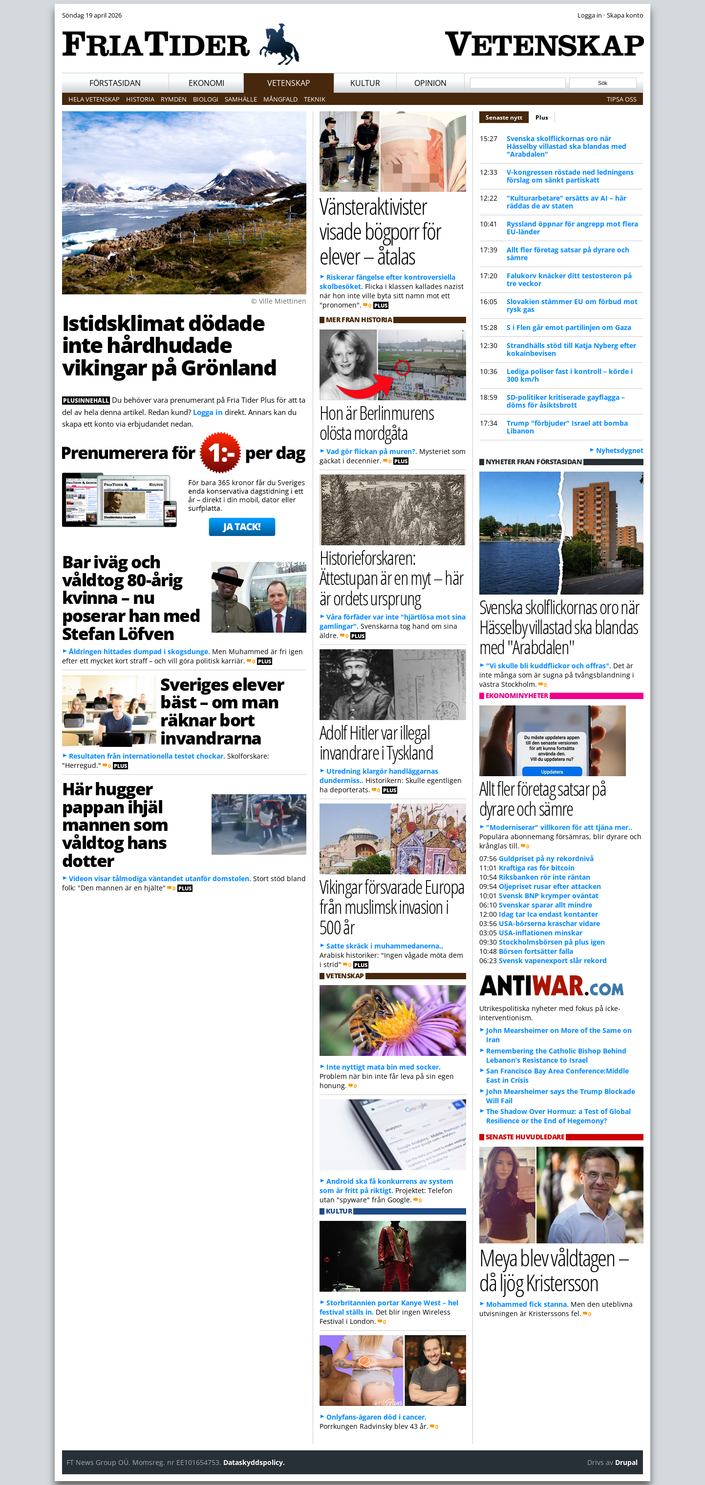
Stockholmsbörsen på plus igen (552, 942)
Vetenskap (288, 83)
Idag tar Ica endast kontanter (548, 914)
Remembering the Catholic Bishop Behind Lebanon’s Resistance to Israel (556, 1055)
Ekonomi (206, 83)
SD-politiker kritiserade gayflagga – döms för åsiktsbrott (566, 401)
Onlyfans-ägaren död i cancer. (376, 1417)
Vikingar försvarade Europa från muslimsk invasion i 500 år (392, 906)
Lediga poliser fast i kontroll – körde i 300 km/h (570, 375)
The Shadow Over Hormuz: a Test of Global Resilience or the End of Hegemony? (558, 1116)
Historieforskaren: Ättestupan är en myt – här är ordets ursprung (392, 577)
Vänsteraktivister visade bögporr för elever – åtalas (380, 230)
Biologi (205, 99)
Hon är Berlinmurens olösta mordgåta (377, 422)
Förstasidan (115, 83)
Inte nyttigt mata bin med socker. (383, 1067)
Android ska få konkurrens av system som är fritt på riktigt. (386, 1185)
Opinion (430, 83)
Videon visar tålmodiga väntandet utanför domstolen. (160, 878)
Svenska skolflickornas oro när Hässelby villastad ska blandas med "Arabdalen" (566, 146)
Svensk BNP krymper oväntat (548, 895)
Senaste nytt (507, 116)
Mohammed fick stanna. (527, 1304)
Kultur (365, 83)
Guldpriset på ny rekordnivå (546, 858)
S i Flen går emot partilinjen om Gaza (569, 327)
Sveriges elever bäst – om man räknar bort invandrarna (221, 710)
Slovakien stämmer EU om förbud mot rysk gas (572, 305)
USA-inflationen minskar (540, 932)
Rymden (174, 99)
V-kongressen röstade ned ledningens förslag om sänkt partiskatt (570, 176)
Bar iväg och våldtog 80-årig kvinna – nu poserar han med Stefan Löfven (131, 597)
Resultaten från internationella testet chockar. (147, 756)
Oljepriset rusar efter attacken (550, 886)
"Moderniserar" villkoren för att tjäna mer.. (559, 827)
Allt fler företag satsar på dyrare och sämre (568, 253)
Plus (541, 117)
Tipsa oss (622, 99)
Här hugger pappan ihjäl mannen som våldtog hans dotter (115, 824)
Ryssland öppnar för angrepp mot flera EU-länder (572, 227)
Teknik (314, 99)
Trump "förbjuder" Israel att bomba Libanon (567, 426)
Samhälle (241, 99)
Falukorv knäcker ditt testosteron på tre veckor (569, 279)
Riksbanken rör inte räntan (544, 877)
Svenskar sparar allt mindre (545, 904)
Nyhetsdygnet (619, 450)
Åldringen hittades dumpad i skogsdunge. (139, 651)
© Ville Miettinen (278, 301)
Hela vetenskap (94, 99)
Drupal (626, 1462)
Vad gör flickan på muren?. (371, 451)
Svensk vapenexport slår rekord (553, 960)
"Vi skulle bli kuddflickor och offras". (548, 665)
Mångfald (280, 99)
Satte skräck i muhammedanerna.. (384, 945)
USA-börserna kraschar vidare (549, 923)
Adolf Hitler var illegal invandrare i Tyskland (376, 742)
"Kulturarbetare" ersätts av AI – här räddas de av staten (566, 201)
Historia (140, 99)
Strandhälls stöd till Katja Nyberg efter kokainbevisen (571, 349)
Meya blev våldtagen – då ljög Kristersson (554, 1269)
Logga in (208, 412)
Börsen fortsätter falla (536, 951)
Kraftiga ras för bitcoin (537, 867)
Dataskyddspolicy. (254, 1462)
